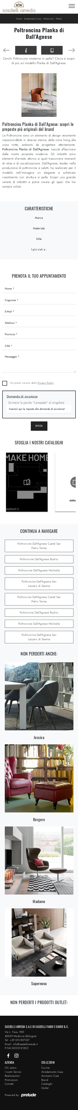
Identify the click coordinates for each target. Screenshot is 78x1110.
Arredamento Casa (32, 18)
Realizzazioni (12, 1076)
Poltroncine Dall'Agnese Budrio (39, 559)
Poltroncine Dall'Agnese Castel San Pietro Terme (39, 546)
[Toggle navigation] (72, 6)
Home (19, 18)
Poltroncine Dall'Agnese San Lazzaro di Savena (39, 583)
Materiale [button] (39, 228)
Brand (44, 1080)
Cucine (45, 1068)
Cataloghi (46, 1084)
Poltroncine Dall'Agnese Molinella (39, 570)
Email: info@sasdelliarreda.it (21, 1044)
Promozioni (11, 1080)
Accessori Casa (50, 1076)
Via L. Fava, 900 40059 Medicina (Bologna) (21, 1034)
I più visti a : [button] (39, 249)
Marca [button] (39, 218)
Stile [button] (39, 239)
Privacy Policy (46, 383)
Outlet (45, 1088)
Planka (59, 18)
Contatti (9, 1084)
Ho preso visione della (32, 383)
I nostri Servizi (13, 1072)
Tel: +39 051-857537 (17, 1040)
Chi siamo (10, 1068)
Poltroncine (48, 18)
